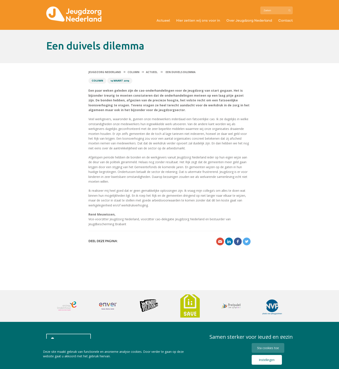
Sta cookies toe (268, 348)
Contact (285, 20)
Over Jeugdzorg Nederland (249, 20)
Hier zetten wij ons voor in (198, 20)
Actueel (163, 20)
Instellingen (267, 360)
